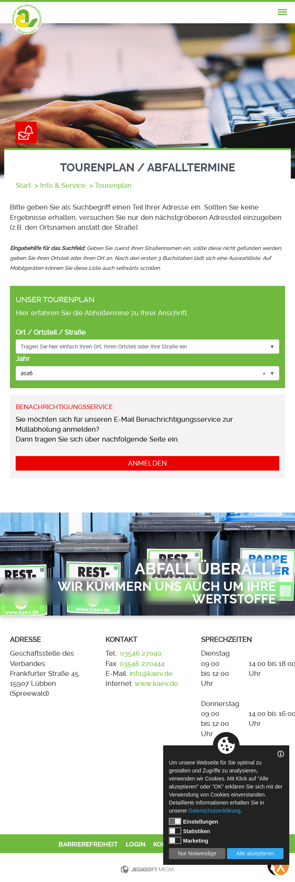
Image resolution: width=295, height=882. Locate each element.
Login (136, 844)
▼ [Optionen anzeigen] (272, 346)
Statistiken (189, 830)
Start (23, 185)
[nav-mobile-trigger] (282, 12)
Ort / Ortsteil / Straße (51, 332)
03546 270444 (142, 663)
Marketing (188, 840)
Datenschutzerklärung (214, 811)
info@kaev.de (151, 673)
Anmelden (147, 463)
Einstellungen (193, 821)
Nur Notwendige (197, 853)
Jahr (23, 359)
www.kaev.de (156, 683)
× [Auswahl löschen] (264, 373)
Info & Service (63, 185)
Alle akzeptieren (255, 853)
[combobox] (147, 346)
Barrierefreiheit (88, 844)
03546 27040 (141, 653)
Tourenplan (113, 185)
